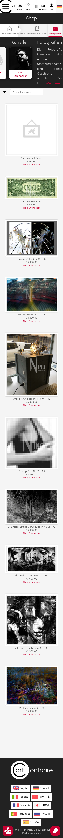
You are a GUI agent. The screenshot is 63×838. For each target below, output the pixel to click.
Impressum (30, 830)
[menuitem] (59, 6)
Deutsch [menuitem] (45, 788)
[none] (59, 6)
